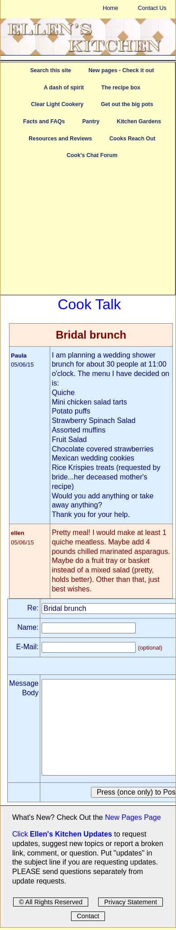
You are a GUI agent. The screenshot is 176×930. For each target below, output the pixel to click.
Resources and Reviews (60, 138)
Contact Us (152, 8)
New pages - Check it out (121, 70)
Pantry (91, 121)
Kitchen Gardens (139, 121)
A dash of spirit (64, 87)
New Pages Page (133, 817)
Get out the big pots (127, 104)
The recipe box (120, 87)
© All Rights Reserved (50, 902)
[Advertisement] (87, 231)
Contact (88, 916)
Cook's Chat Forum (92, 155)
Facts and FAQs (44, 121)
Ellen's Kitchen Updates (71, 834)
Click (21, 834)
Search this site (50, 70)
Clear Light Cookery (57, 104)
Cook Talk (89, 304)
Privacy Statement (130, 902)
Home (110, 8)
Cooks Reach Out (132, 138)
